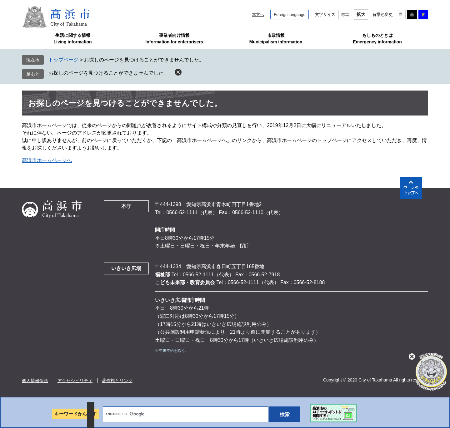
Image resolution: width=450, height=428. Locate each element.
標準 (345, 14)
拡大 (361, 14)
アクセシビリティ (75, 380)
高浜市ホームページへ (47, 160)
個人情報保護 (35, 380)
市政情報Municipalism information (275, 38)
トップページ (63, 59)
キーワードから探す (75, 413)
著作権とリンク (117, 380)
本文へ (258, 14)
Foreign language (289, 14)
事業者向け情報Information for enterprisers (174, 38)
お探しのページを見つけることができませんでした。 (108, 73)
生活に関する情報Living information (72, 38)
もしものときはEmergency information (377, 38)
